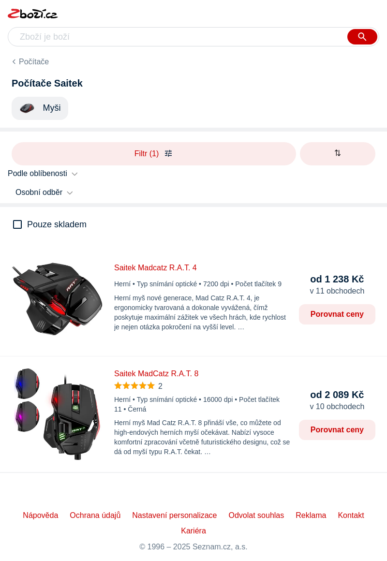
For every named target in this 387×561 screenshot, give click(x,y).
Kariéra (193, 531)
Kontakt (351, 515)
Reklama (311, 515)
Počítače (34, 62)
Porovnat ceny (337, 314)
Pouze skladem (57, 224)
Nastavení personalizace (174, 515)
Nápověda (40, 515)
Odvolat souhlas (256, 515)
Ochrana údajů (95, 515)
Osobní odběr (38, 192)
